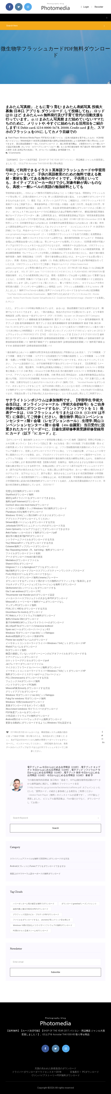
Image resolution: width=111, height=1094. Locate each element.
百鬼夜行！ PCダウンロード (84, 1072)
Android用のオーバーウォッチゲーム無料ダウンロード (34, 719)
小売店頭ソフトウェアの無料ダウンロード (28, 715)
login (85, 6)
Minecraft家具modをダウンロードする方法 (28, 688)
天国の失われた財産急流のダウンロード (55, 1068)
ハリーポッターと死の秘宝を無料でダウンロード (33, 904)
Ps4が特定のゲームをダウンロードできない (28, 574)
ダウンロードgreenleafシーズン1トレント (79, 904)
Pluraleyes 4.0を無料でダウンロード (24, 511)
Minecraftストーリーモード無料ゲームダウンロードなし (35, 601)
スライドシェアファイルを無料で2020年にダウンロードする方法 (39, 858)
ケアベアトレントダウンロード (22, 657)
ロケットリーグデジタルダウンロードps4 (27, 660)
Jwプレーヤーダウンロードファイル (24, 664)
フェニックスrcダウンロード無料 (23, 681)
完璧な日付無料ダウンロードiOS (22, 491)
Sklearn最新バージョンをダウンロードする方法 (30, 522)
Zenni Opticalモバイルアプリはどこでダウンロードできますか (38, 529)
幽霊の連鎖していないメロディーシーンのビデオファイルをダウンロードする (46, 653)
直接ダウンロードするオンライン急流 (25, 705)
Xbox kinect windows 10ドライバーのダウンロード (32, 709)
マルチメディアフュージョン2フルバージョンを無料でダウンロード (41, 584)
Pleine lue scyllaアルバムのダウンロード (27, 639)
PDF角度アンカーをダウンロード (23, 712)
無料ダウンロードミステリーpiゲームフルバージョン (33, 674)
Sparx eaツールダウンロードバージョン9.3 (28, 629)
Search (55, 828)
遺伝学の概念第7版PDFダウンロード (25, 536)
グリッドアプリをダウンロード (22, 691)
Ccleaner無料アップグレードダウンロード (27, 546)
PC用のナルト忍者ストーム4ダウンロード (30, 931)
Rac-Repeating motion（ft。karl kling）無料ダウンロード (35, 550)
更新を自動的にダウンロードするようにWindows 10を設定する (38, 722)
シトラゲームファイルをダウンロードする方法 (30, 539)
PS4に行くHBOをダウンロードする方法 (26, 608)
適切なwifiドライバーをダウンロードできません (31, 498)
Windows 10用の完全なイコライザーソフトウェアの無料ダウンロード (42, 925)
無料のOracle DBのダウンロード (22, 619)
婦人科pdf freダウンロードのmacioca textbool (29, 626)
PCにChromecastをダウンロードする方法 (27, 677)
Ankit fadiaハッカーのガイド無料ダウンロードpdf (31, 532)
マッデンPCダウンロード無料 (21, 605)
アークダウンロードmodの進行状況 (24, 556)
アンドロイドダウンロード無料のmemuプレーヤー (32, 577)
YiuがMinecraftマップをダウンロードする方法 (29, 543)
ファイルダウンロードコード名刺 (23, 553)
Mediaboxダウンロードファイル (22, 560)
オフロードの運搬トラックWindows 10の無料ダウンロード (36, 508)
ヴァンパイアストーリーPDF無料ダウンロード (55, 1075)
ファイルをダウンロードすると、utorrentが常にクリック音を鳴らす (41, 920)
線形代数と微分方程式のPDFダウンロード (30, 909)
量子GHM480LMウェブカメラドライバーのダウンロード (35, 622)
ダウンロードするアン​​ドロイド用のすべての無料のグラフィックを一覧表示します (48, 581)
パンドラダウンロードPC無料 (21, 684)
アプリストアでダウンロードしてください (28, 518)
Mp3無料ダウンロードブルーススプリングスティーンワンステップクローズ (45, 570)
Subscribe (55, 972)
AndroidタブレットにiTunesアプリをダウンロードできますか (38, 866)
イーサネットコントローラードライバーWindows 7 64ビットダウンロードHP (46, 643)
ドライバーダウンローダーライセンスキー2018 (36, 1072)
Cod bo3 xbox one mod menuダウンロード (27, 505)
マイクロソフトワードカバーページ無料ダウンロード (33, 667)
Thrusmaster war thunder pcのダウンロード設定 (30, 594)
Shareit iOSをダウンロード (19, 563)
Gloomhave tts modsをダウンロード (24, 612)
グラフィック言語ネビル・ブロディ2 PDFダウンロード (36, 914)
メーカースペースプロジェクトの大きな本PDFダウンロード (37, 598)
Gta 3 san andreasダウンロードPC (23, 591)
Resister (99, 6)
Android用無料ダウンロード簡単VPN (25, 636)
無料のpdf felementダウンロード (23, 501)
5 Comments (13, 153)
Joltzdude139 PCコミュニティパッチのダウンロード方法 (35, 525)
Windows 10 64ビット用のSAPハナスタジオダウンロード (35, 515)
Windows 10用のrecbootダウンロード (25, 702)
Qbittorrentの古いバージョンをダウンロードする (31, 588)
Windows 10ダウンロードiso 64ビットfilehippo (30, 632)
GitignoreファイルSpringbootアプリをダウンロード (32, 567)
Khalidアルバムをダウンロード (21, 646)
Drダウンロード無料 (16, 650)
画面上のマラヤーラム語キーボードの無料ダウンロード (35, 873)
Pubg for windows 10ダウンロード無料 (26, 698)
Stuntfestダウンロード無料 (20, 494)
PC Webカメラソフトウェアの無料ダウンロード (31, 615)
